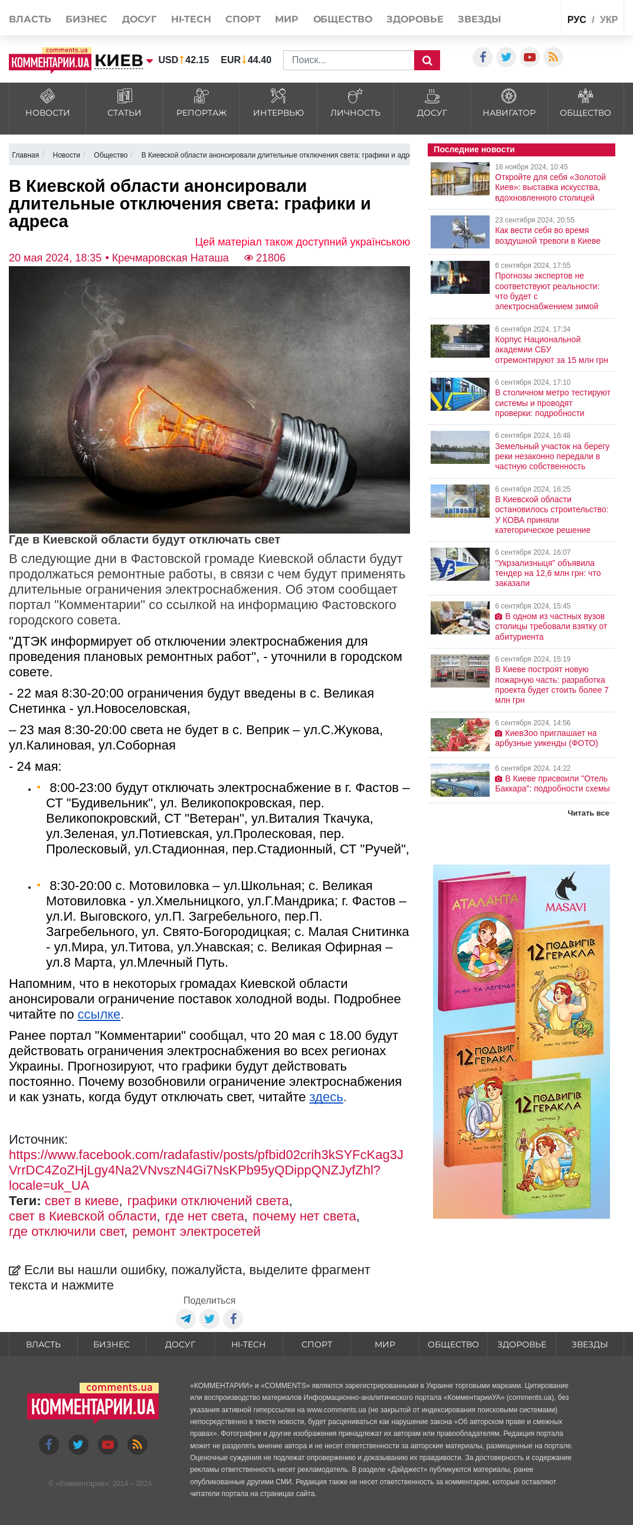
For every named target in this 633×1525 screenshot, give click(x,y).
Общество (342, 19)
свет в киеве (82, 1200)
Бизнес (86, 19)
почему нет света (304, 1216)
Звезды (479, 19)
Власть (30, 19)
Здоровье (414, 19)
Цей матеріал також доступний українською (303, 242)
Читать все (588, 813)
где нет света (204, 1216)
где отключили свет (66, 1231)
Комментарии (82, 1484)
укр (609, 20)
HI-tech (191, 19)
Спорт (243, 19)
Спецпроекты (529, 17)
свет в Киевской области (83, 1216)
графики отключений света (208, 1200)
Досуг (139, 19)
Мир (287, 19)
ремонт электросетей (197, 1231)
